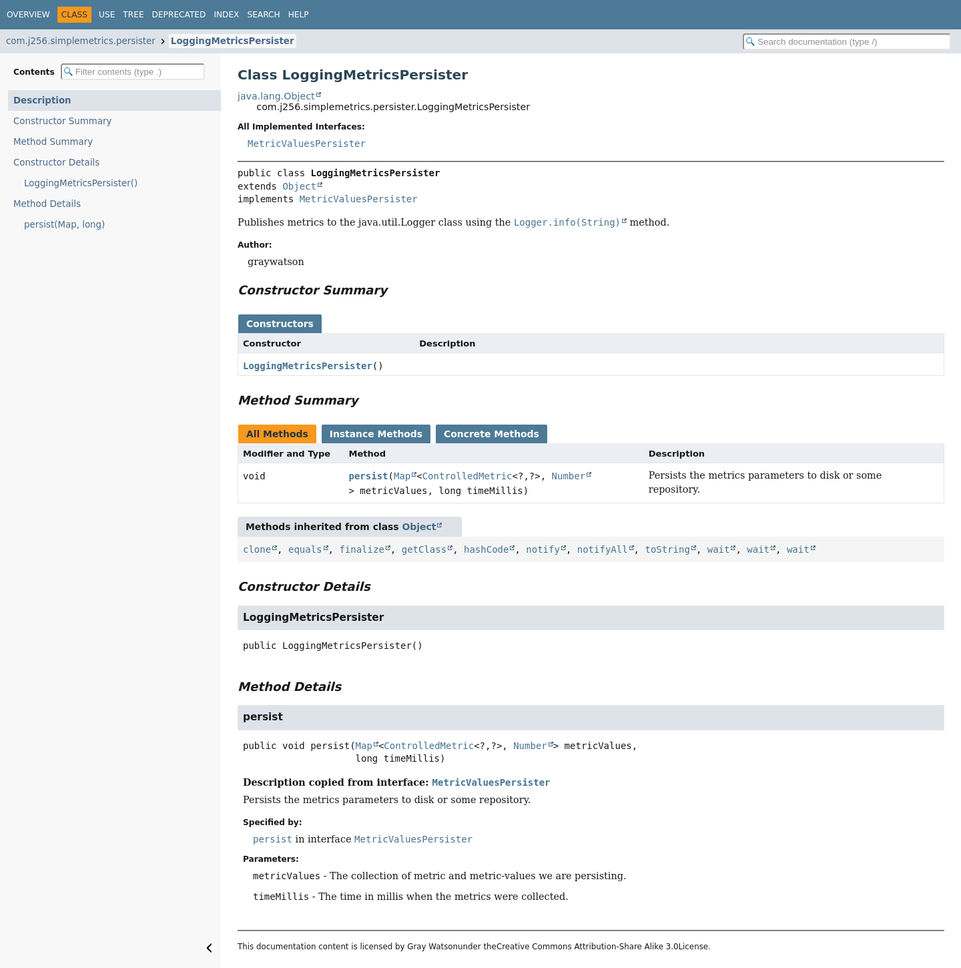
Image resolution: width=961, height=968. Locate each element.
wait (718, 549)
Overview (28, 14)
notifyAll (602, 549)
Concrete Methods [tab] (491, 434)
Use (107, 14)
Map (402, 476)
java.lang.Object (276, 96)
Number (569, 476)
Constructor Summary (62, 121)
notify (543, 549)
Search (263, 14)
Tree (133, 14)
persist (368, 476)
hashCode (486, 549)
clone (257, 549)
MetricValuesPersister (307, 143)
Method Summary (53, 142)
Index (226, 14)
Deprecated (179, 14)
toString (667, 549)
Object (299, 186)
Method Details (47, 204)
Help (298, 14)
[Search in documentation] (847, 41)
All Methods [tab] (277, 434)
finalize (361, 549)
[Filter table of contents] (133, 71)
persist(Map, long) (64, 225)
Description (42, 100)
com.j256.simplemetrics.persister (80, 41)
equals (305, 549)
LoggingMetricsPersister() (80, 183)
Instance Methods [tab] (376, 434)
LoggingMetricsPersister (232, 41)
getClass (424, 549)
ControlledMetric (467, 476)
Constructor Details (56, 163)
